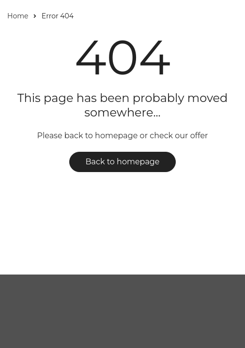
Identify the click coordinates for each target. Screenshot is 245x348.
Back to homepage (123, 161)
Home (17, 16)
